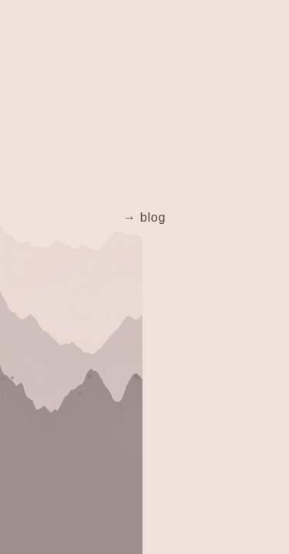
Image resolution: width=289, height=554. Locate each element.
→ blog (144, 217)
